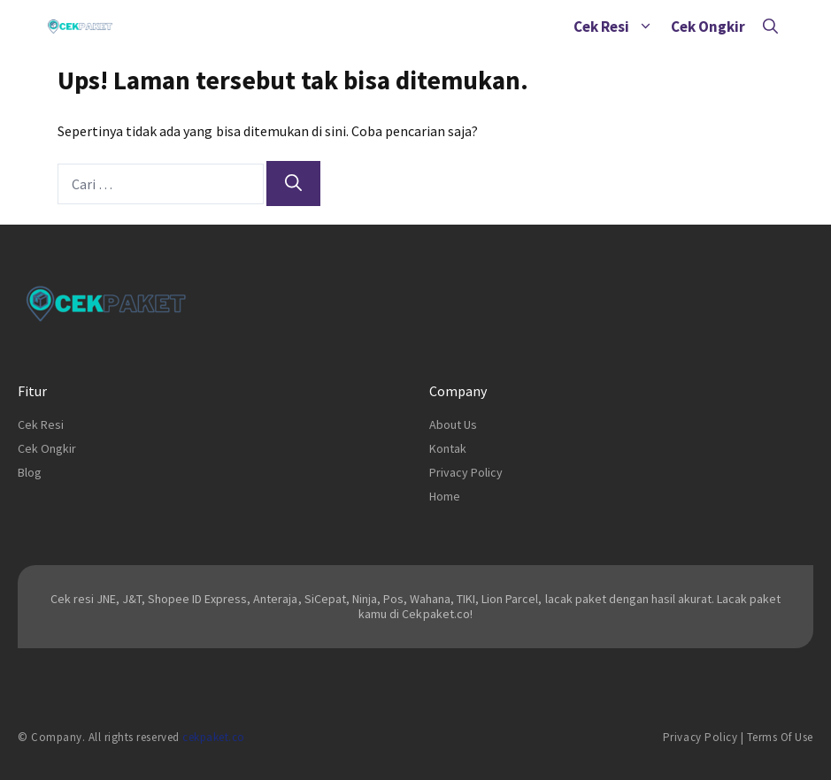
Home (444, 496)
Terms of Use (780, 737)
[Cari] (293, 183)
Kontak (447, 448)
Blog (30, 472)
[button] (645, 26)
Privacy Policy (466, 472)
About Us (453, 424)
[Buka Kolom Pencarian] (770, 26)
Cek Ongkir (708, 26)
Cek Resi (617, 26)
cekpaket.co (213, 737)
